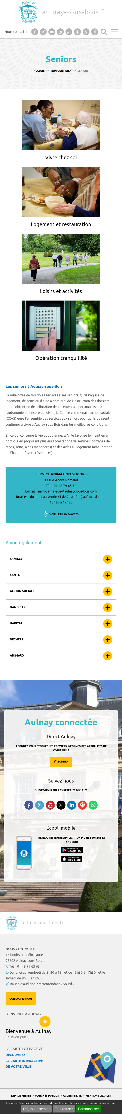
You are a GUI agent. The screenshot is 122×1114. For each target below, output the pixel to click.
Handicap (17, 607)
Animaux (17, 656)
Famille (16, 559)
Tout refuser (64, 1109)
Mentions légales (98, 1096)
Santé (15, 575)
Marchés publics (47, 1096)
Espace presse (21, 1096)
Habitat (16, 623)
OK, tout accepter (36, 1109)
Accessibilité (72, 1096)
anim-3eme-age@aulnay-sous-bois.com (67, 491)
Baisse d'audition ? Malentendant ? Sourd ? (42, 984)
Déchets (16, 640)
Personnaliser (88, 1109)
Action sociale (22, 591)
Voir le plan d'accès (64, 514)
